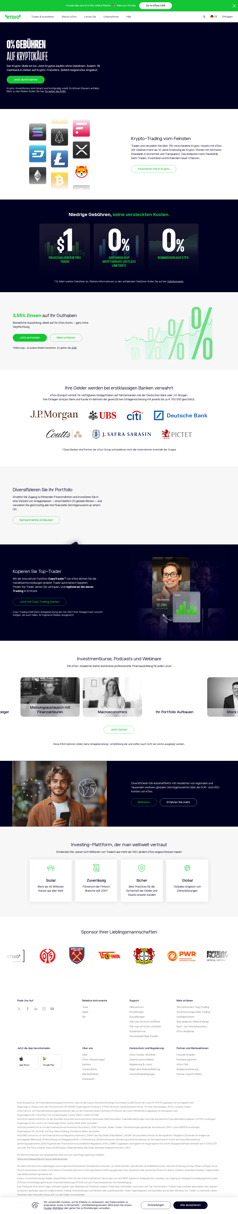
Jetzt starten (118, 729)
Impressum (88, 1079)
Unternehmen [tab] (111, 16)
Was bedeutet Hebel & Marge (193, 1021)
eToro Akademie (185, 1031)
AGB (74, 348)
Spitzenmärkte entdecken (36, 520)
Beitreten (144, 802)
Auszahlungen (137, 1017)
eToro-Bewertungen (93, 1059)
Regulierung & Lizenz (140, 1064)
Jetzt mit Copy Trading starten (39, 601)
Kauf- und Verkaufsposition (192, 1026)
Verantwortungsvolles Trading (193, 1012)
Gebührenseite (175, 281)
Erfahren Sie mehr (178, 802)
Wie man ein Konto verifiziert (145, 1026)
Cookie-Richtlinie (53, 1208)
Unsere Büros (89, 1069)
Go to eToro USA (155, 5)
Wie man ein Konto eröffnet (144, 1021)
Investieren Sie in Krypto (153, 168)
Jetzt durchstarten (26, 79)
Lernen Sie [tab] (90, 16)
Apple (85, 1012)
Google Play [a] (48, 1061)
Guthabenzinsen (185, 1017)
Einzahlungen (136, 1012)
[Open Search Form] (204, 16)
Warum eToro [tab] (69, 16)
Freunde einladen (186, 1054)
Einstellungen (156, 1205)
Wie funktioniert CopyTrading (193, 1007)
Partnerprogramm (187, 1059)
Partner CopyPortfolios (189, 1074)
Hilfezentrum (136, 1007)
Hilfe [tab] (128, 16)
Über (85, 1054)
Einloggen (227, 16)
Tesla (85, 1007)
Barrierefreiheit (90, 1074)
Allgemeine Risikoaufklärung (144, 1069)
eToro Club (182, 1064)
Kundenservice (137, 1031)
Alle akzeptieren (190, 1205)
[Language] (213, 16)
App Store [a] (24, 1061)
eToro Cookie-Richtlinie (142, 1054)
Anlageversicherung (187, 1069)
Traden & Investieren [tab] (42, 16)
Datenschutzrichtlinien (141, 1059)
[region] (119, 1205)
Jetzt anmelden (30, 337)
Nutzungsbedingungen (57, 1159)
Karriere (86, 1064)
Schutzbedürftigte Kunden (143, 1036)
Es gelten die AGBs (55, 91)
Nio (84, 1017)
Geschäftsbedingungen (142, 1074)
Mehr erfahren (66, 337)
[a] (19, 1009)
